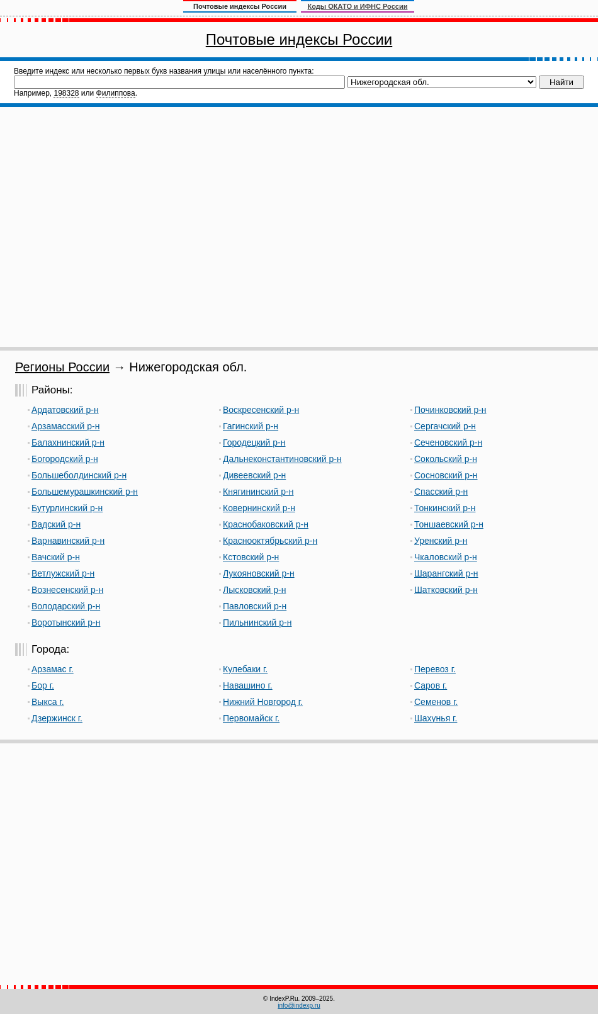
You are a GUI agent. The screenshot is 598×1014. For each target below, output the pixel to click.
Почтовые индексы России (299, 39)
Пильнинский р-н (257, 622)
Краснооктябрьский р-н (270, 541)
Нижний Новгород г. (263, 702)
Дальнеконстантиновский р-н (282, 459)
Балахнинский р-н (67, 442)
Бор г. (42, 685)
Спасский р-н (441, 492)
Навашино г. (248, 685)
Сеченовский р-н (448, 442)
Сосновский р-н (446, 475)
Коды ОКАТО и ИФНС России (358, 6)
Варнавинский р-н (67, 541)
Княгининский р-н (258, 492)
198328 (66, 93)
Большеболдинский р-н (79, 475)
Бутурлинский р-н (67, 508)
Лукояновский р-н (259, 573)
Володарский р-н (65, 606)
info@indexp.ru (299, 1005)
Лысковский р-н (254, 590)
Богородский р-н (64, 459)
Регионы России (62, 367)
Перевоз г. (435, 669)
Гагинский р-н (250, 426)
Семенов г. (436, 702)
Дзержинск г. (56, 718)
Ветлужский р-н (62, 573)
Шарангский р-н (446, 573)
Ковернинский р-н (259, 508)
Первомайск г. (251, 718)
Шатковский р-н (446, 590)
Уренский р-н (440, 541)
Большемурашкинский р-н (84, 492)
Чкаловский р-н (445, 557)
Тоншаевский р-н (448, 524)
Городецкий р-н (254, 442)
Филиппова (115, 93)
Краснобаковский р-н (265, 524)
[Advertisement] (118, 227)
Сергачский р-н (445, 426)
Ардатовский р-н (65, 410)
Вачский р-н (55, 557)
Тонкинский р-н (445, 508)
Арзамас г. (52, 669)
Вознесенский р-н (67, 590)
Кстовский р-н (251, 557)
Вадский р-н (56, 524)
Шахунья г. (435, 718)
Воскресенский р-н (261, 410)
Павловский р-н (254, 606)
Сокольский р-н (445, 459)
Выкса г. (47, 702)
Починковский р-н (450, 410)
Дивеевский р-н (254, 475)
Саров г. (430, 685)
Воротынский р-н (65, 622)
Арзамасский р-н (65, 426)
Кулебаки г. (245, 669)
